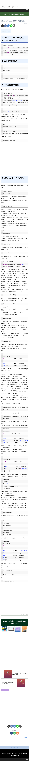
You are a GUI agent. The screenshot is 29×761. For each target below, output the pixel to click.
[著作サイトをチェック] (11, 733)
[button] (14, 25)
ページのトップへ (24, 614)
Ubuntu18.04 (5, 690)
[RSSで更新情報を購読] (17, 733)
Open (9, 31)
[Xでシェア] (2, 25)
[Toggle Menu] (27, 10)
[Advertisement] (14, 158)
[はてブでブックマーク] (8, 25)
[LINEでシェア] (11, 25)
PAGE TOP (14, 747)
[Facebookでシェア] (5, 25)
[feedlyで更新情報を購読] (14, 733)
